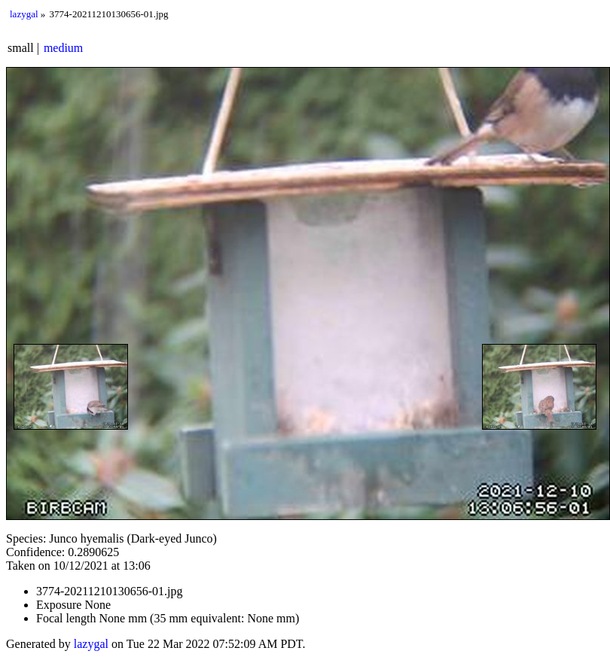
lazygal (24, 14)
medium (63, 47)
